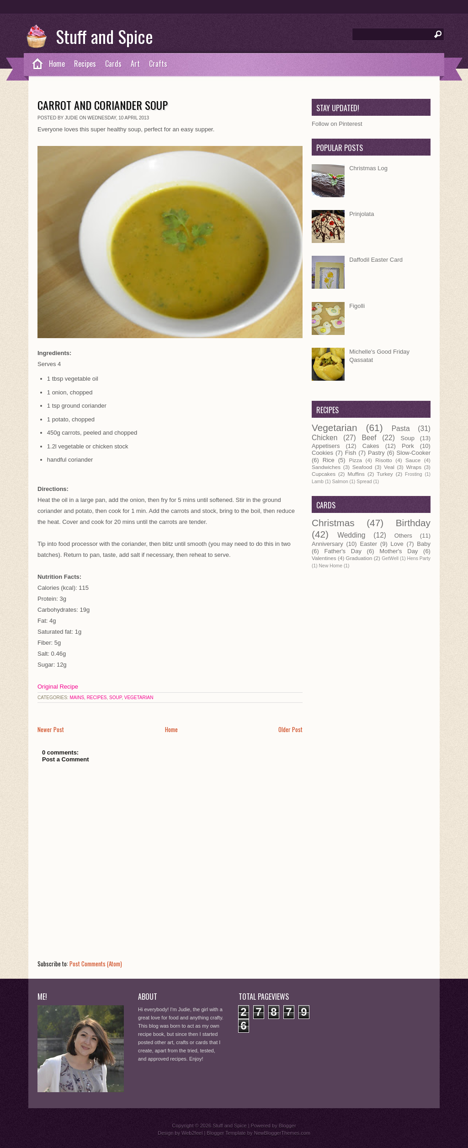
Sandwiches (326, 467)
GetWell (390, 558)
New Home (330, 565)
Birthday (413, 522)
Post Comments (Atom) (95, 963)
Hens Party (419, 558)
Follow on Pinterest (337, 123)
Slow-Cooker (414, 452)
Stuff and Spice (104, 36)
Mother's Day (398, 551)
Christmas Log (368, 168)
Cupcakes (323, 474)
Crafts (158, 63)
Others (403, 535)
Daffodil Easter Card (376, 259)
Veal (389, 467)
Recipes (85, 63)
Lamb (318, 481)
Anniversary (327, 543)
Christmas (333, 522)
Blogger (287, 1125)
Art (135, 63)
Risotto (383, 460)
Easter (368, 543)
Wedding (351, 535)
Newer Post (50, 729)
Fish (350, 452)
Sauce (412, 460)
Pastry (376, 452)
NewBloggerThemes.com (282, 1133)
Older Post (290, 729)
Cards (113, 63)
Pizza (355, 460)
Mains (76, 697)
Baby (424, 543)
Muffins (355, 474)
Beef (369, 438)
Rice (329, 460)
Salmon (340, 481)
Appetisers (326, 445)
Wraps (413, 467)
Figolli (357, 305)
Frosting (413, 474)
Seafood (362, 467)
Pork (408, 445)
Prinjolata (361, 213)
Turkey (385, 474)
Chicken (324, 438)
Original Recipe (57, 686)
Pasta (401, 428)
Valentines (324, 558)
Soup (115, 697)
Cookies (322, 452)
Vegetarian (139, 697)
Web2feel (191, 1133)
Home (57, 63)
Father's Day (343, 551)
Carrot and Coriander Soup (102, 105)
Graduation (359, 558)
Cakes (370, 445)
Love (397, 543)
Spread (364, 481)
